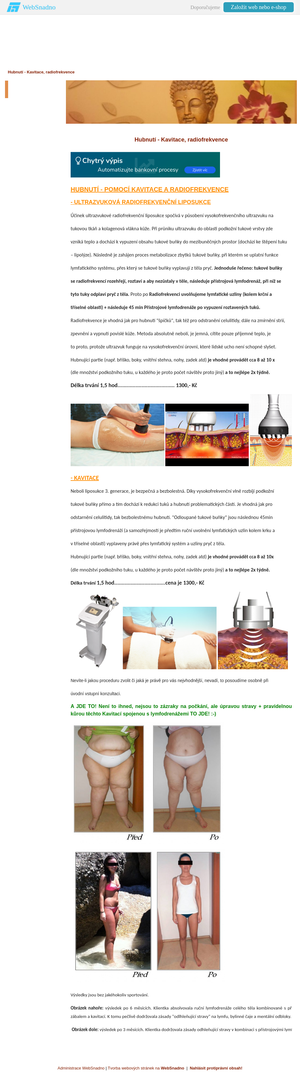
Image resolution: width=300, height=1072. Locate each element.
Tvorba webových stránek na (146, 1068)
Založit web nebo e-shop (258, 7)
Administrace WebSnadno (81, 1068)
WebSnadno (39, 7)
